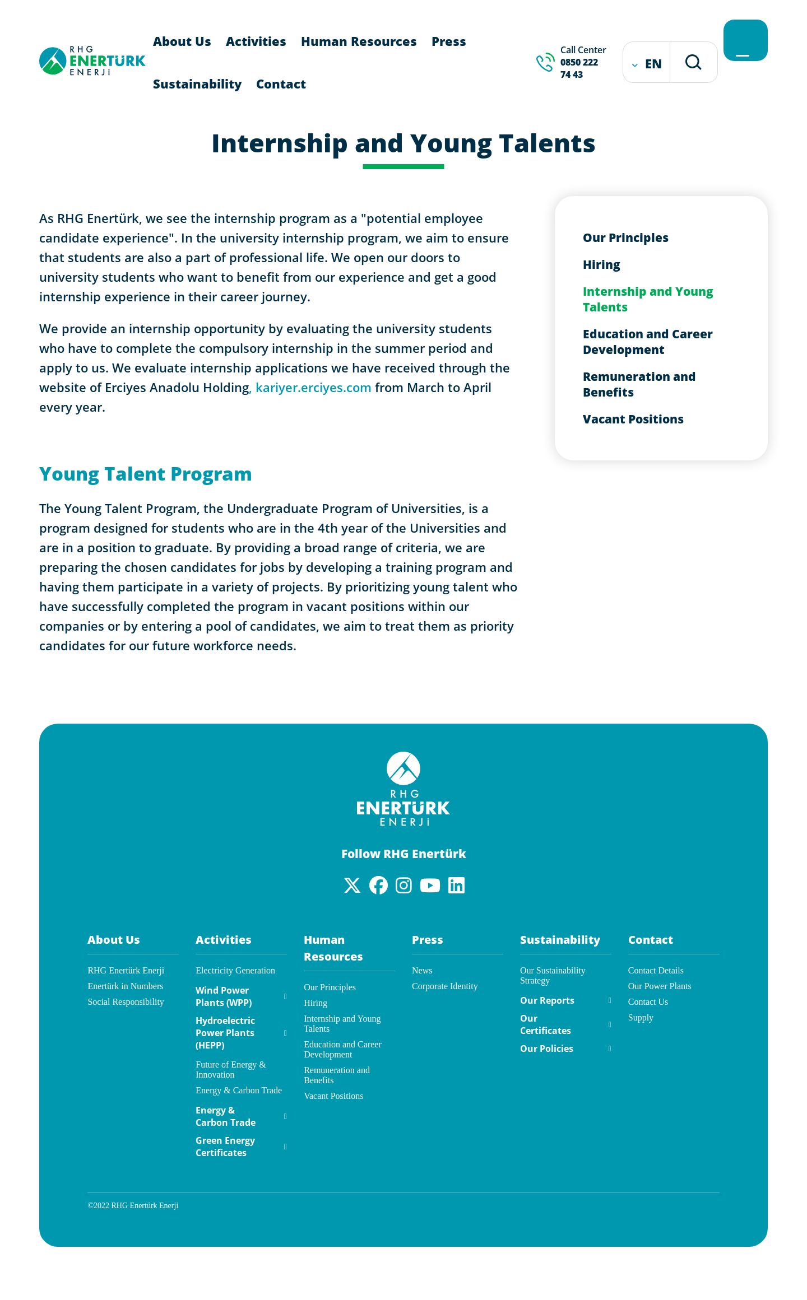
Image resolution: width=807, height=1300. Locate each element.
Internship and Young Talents (648, 299)
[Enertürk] (403, 822)
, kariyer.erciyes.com (310, 387)
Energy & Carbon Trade (239, 1090)
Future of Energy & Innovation (231, 1069)
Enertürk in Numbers (125, 986)
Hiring (601, 264)
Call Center (585, 62)
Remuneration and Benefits (639, 384)
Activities (256, 40)
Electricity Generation (235, 970)
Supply (640, 1017)
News (422, 970)
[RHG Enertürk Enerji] (92, 72)
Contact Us (648, 1002)
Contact (281, 83)
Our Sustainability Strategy (553, 975)
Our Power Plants (660, 986)
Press (449, 40)
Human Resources (359, 40)
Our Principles (626, 237)
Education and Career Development (648, 341)
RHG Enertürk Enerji (125, 970)
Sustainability (197, 83)
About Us (182, 40)
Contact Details (656, 970)
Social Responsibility (125, 1002)
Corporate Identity (445, 986)
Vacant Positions (633, 419)
